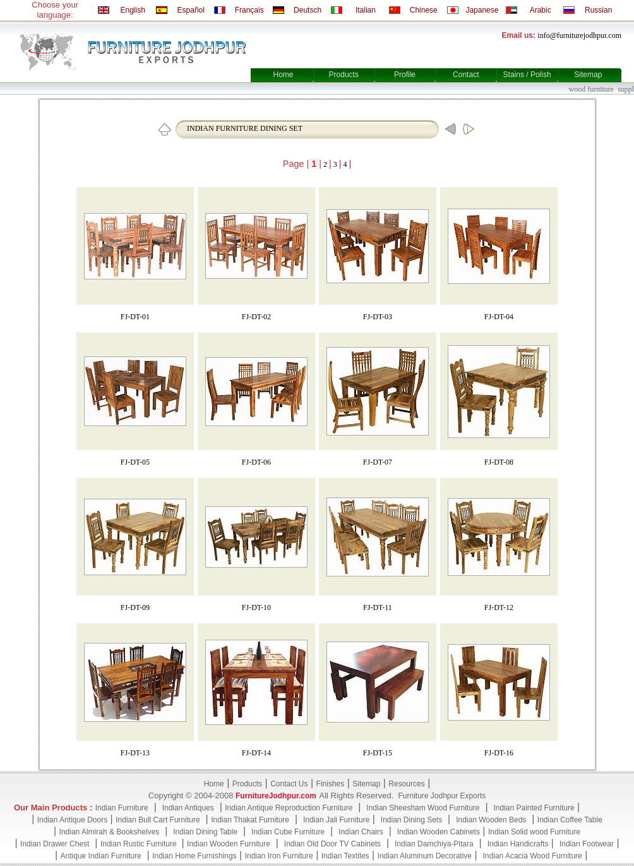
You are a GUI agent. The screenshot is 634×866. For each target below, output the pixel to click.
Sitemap (588, 74)
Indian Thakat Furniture (250, 819)
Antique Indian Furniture (101, 855)
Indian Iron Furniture (279, 855)
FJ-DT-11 (377, 607)
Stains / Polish (527, 74)
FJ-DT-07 (377, 462)
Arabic (540, 10)
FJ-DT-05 (135, 462)
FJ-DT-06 (256, 462)
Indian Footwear (586, 843)
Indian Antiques (188, 807)
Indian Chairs (360, 831)
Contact (466, 74)
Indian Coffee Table (569, 819)
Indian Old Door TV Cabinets (332, 843)
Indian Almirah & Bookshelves (109, 831)
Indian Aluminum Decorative (425, 855)
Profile (405, 74)
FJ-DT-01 (135, 316)
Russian (598, 10)
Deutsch (307, 10)
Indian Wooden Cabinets (438, 831)
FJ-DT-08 (498, 462)
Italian (366, 10)
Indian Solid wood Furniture (534, 831)
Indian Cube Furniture (288, 831)
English (132, 10)
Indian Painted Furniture (533, 807)
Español (191, 10)
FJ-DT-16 (498, 752)
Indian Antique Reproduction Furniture (288, 807)
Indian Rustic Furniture (139, 843)
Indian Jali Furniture (336, 819)
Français (249, 10)
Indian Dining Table (205, 831)
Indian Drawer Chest (54, 843)
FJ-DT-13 (135, 752)
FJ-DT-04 (498, 316)
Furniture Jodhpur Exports (442, 795)
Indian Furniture (121, 807)
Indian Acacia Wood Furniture (532, 855)
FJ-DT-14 (256, 752)
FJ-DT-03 (377, 316)
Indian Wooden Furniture (228, 843)
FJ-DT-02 (256, 316)
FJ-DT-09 (135, 607)
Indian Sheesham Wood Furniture (422, 807)
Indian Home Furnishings (194, 855)
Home (283, 74)
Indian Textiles (345, 855)
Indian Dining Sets (411, 819)
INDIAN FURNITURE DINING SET (244, 128)
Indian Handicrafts (518, 843)
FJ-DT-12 (498, 607)
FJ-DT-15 (377, 752)
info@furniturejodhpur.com (579, 35)
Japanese (481, 10)
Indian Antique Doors (72, 819)
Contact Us (289, 783)
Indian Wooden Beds (491, 819)
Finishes (330, 783)
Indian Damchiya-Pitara (434, 843)
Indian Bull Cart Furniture (158, 819)
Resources (406, 783)
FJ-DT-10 (256, 607)
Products (344, 74)
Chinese (424, 10)
